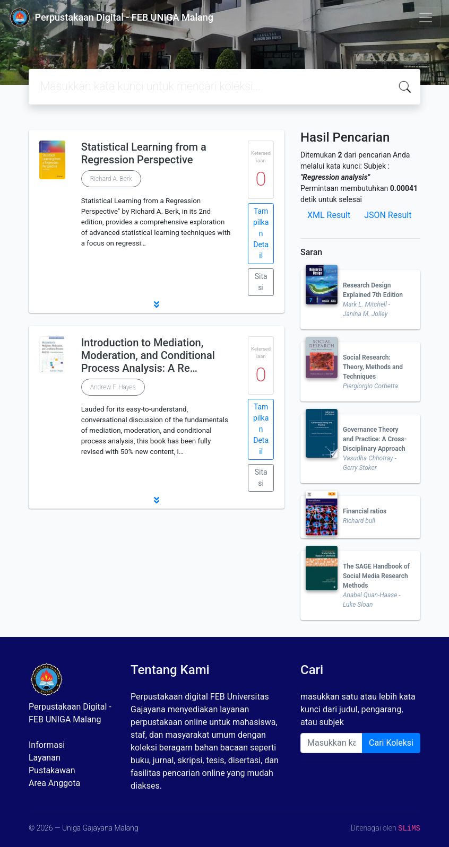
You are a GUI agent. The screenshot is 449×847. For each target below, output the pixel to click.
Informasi (47, 745)
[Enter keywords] (331, 743)
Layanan (45, 758)
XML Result (328, 215)
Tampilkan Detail (261, 233)
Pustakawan (52, 770)
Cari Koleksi (391, 743)
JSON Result (387, 215)
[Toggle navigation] (426, 17)
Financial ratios (364, 511)
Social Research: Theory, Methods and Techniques (373, 367)
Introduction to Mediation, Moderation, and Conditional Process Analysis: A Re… (148, 355)
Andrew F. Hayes (113, 387)
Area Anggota (54, 783)
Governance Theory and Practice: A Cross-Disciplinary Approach (375, 439)
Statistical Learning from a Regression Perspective (143, 153)
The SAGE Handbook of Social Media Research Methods (376, 576)
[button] (156, 304)
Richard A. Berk (111, 178)
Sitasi (261, 282)
